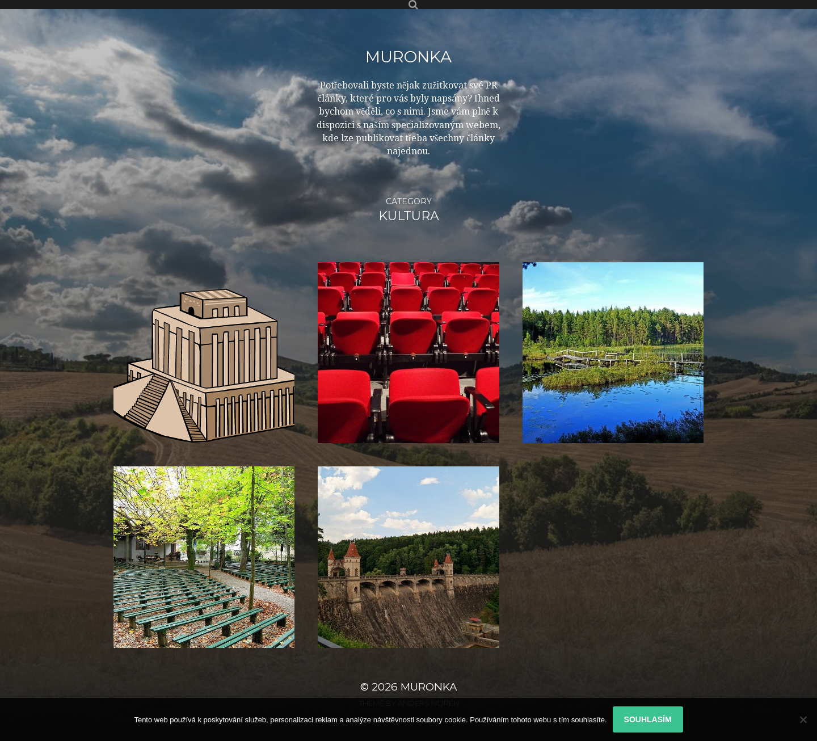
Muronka (408, 56)
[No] (802, 719)
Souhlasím (648, 719)
